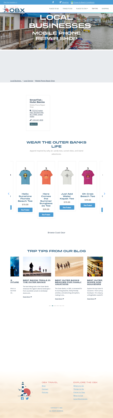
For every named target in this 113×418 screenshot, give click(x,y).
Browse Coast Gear (56, 232)
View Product (25, 210)
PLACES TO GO (54, 9)
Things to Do (78, 389)
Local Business (16, 81)
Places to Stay (79, 392)
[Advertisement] (56, 64)
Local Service (28, 81)
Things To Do (67, 9)
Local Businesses (80, 399)
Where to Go (78, 386)
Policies (45, 392)
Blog (43, 386)
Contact (45, 389)
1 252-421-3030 (36, 120)
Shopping (105, 9)
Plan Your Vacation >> (10, 2)
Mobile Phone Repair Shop (45, 81)
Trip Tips (95, 9)
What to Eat (78, 396)
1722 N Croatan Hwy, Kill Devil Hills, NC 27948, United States (37, 113)
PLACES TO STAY (81, 9)
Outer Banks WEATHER (56, 364)
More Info (33, 124)
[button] (104, 194)
